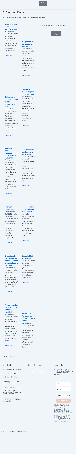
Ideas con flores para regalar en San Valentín (28, 209)
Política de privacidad (64, 396)
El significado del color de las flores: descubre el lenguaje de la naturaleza (11, 260)
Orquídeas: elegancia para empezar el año (28, 91)
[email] (63, 384)
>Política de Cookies (35, 376)
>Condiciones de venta (37, 378)
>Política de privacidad (37, 374)
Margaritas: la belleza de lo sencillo (27, 44)
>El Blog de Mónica (35, 372)
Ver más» (13, 356)
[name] (63, 389)
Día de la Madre (28, 256)
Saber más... (9, 55)
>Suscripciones (33, 369)
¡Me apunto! (63, 401)
